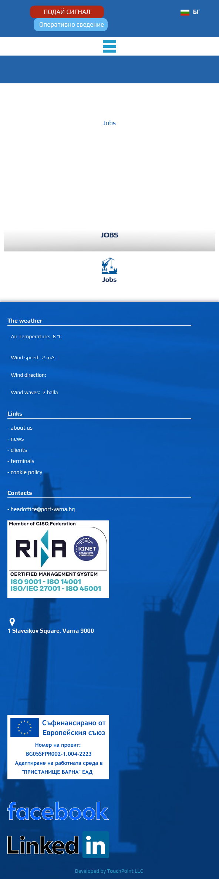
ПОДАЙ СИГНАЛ (67, 12)
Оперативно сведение (71, 24)
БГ (196, 12)
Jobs (109, 123)
